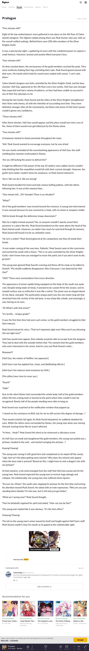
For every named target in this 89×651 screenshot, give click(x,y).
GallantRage (17, 573)
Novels (19, 7)
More (45, 7)
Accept (80, 640)
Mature (38, 7)
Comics (11, 7)
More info (4, 640)
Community (28, 7)
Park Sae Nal (18, 559)
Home (4, 7)
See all (81, 568)
